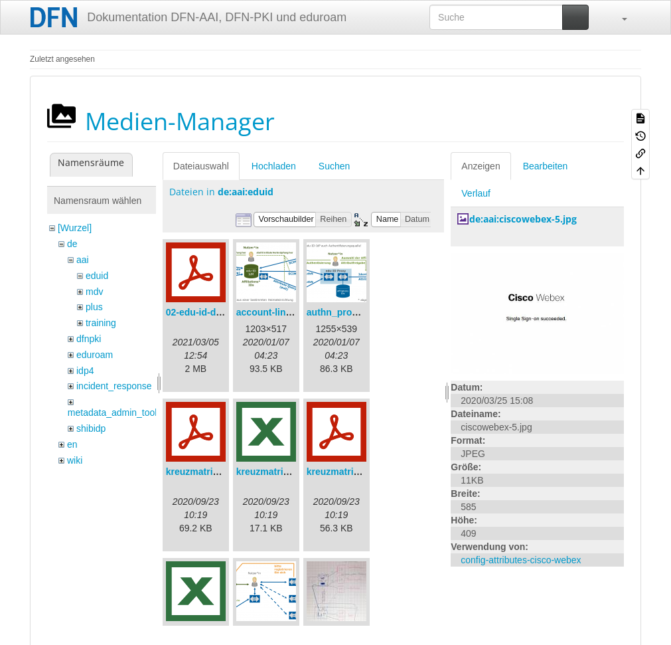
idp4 (85, 370)
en (72, 444)
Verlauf (475, 193)
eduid (97, 275)
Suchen (334, 166)
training (101, 323)
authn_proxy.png (344, 312)
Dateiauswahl (201, 166)
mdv (94, 291)
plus (94, 307)
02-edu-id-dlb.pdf (204, 312)
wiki (74, 460)
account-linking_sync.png (293, 312)
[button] (618, 17)
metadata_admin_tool (112, 412)
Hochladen (274, 166)
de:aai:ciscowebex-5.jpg (523, 219)
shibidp (91, 428)
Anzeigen (480, 166)
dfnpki (88, 338)
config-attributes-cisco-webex (521, 560)
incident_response (114, 386)
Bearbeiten (545, 166)
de (72, 243)
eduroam (94, 354)
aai (82, 259)
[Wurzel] (75, 228)
